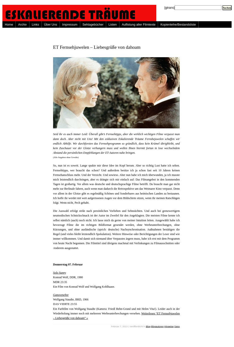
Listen (113, 24)
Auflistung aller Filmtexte (138, 24)
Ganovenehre (61, 295)
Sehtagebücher (93, 24)
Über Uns (50, 24)
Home (9, 24)
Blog (148, 326)
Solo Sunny (59, 272)
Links (35, 24)
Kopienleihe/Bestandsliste (178, 24)
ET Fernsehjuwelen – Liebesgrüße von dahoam (97, 47)
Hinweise (169, 326)
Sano (177, 326)
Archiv (22, 24)
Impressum (69, 24)
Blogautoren (157, 326)
